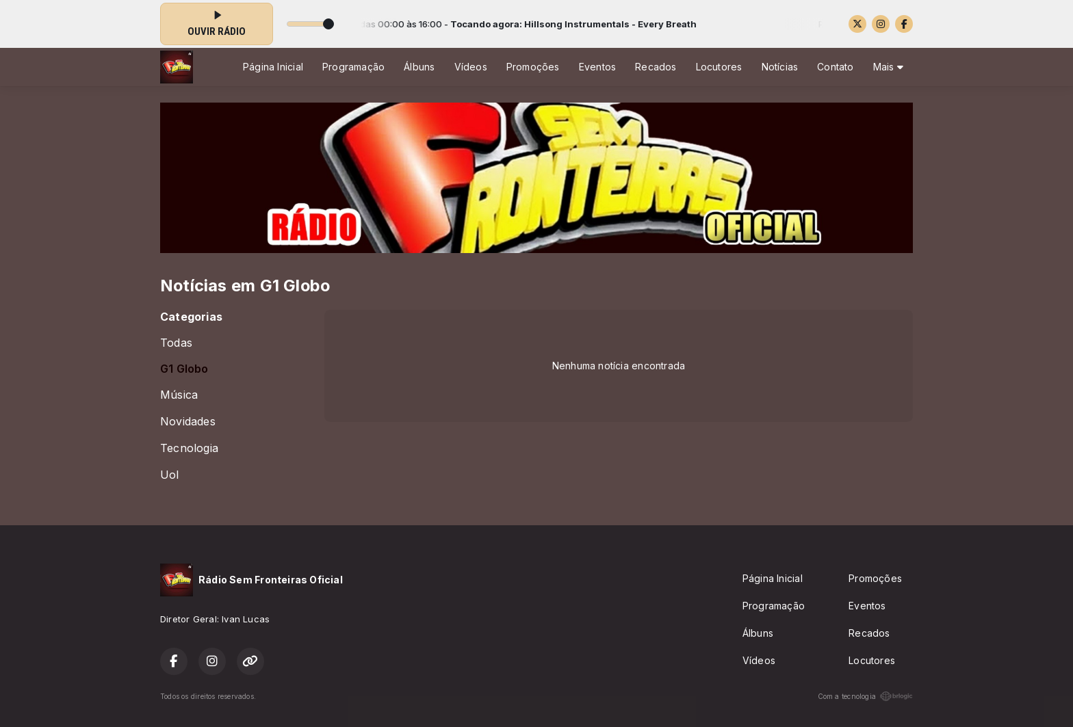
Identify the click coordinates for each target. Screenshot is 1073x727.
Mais (888, 66)
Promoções (533, 66)
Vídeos (470, 66)
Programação (353, 66)
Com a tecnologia (865, 696)
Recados (655, 66)
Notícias (780, 66)
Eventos (597, 66)
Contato (835, 66)
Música (179, 394)
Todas (176, 342)
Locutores (719, 66)
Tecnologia (189, 448)
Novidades (188, 421)
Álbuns (419, 66)
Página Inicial (273, 66)
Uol (169, 474)
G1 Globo (184, 368)
